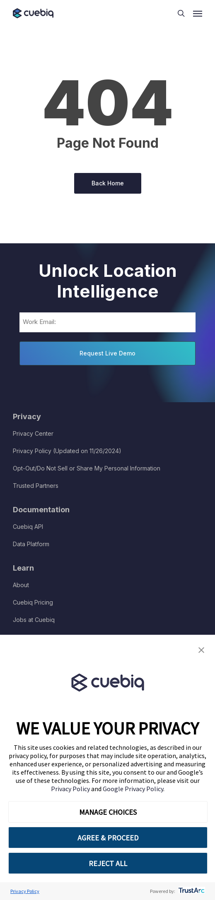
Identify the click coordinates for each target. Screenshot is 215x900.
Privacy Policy (71, 789)
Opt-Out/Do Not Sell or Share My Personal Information (86, 468)
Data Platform (31, 543)
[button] (201, 650)
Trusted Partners (35, 485)
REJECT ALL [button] (108, 863)
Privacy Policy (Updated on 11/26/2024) (67, 450)
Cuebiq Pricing (33, 602)
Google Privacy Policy (133, 789)
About (21, 584)
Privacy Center (33, 433)
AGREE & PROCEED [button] (107, 837)
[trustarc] (190, 891)
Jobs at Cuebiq (34, 619)
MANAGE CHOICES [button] (108, 812)
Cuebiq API (28, 526)
